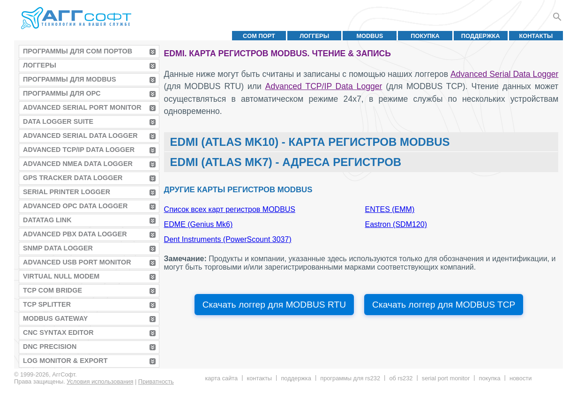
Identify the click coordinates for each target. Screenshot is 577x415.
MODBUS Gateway (55, 318)
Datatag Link (47, 220)
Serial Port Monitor (446, 378)
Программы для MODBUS (69, 79)
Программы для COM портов (77, 51)
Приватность (156, 381)
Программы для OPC (62, 93)
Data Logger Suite (58, 121)
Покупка (425, 35)
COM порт (259, 35)
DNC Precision (49, 346)
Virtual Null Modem (61, 276)
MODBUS (369, 35)
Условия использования (100, 381)
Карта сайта (221, 378)
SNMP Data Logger (58, 248)
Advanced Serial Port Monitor (82, 107)
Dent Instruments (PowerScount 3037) (228, 239)
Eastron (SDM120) (396, 224)
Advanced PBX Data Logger (75, 234)
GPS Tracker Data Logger (72, 177)
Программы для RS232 (350, 378)
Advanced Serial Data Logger (80, 135)
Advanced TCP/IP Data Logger (79, 149)
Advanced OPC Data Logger (75, 206)
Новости (521, 378)
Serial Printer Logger (66, 192)
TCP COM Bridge (52, 290)
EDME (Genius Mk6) (198, 224)
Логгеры (314, 35)
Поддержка (480, 35)
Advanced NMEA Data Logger (78, 163)
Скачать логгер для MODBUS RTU (274, 304)
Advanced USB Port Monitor (77, 262)
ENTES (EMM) (390, 209)
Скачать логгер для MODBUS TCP (443, 304)
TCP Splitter (47, 304)
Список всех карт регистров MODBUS (229, 209)
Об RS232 (400, 378)
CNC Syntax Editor (58, 332)
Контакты (536, 35)
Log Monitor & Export (65, 360)
